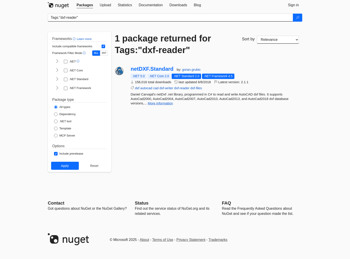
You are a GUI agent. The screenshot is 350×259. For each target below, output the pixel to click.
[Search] (297, 18)
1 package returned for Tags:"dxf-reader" (163, 44)
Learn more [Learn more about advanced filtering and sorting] (84, 39)
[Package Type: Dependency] (64, 114)
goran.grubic (191, 69)
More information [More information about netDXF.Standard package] (160, 103)
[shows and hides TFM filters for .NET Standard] (57, 79)
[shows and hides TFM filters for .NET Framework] (57, 88)
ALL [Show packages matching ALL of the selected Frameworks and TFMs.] (96, 53)
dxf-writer (166, 88)
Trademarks (217, 240)
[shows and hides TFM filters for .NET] (57, 61)
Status (141, 203)
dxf (137, 88)
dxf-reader (181, 88)
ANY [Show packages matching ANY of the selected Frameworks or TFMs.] (104, 53)
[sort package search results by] (278, 40)
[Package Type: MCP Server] (64, 135)
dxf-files (196, 88)
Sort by (248, 39)
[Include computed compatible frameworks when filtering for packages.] (103, 46)
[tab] (84, 5)
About (144, 240)
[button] (75, 39)
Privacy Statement (190, 240)
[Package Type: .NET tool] (62, 121)
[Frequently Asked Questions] (226, 203)
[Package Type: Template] (62, 128)
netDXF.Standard (152, 68)
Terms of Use (162, 240)
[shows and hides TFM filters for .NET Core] (57, 70)
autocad (146, 88)
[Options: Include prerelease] (68, 153)
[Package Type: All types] (62, 107)
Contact (56, 203)
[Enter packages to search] (170, 18)
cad (155, 88)
